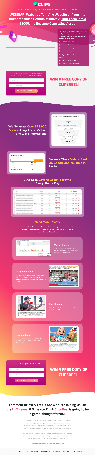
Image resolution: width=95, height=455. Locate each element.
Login (14, 452)
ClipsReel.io (44, 444)
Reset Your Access (23, 452)
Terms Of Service (77, 452)
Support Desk (34, 452)
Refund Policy (66, 452)
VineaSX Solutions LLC (54, 444)
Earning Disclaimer (46, 452)
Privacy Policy (57, 452)
